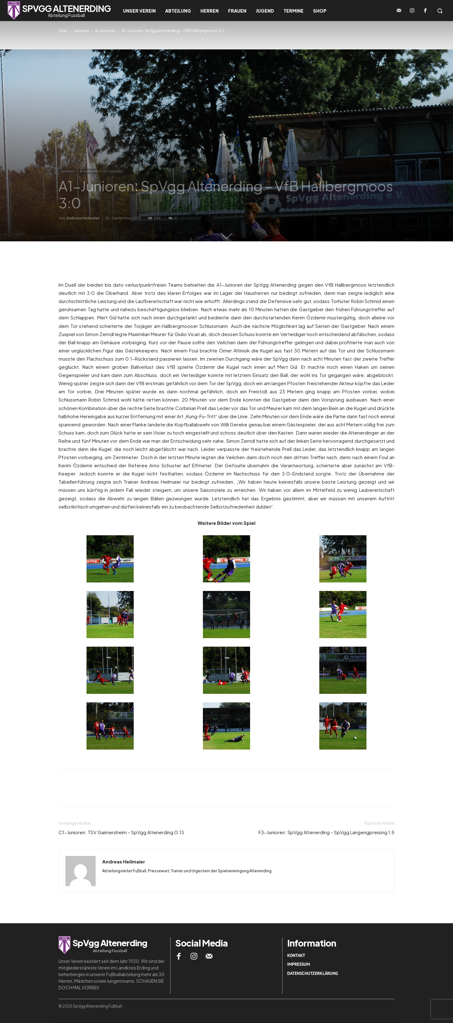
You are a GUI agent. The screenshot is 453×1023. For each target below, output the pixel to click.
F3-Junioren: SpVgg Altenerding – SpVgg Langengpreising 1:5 (326, 832)
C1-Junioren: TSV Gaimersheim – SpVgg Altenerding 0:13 (121, 832)
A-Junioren (105, 30)
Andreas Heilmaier (83, 218)
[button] (439, 10)
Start (63, 30)
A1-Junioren (113, 171)
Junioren (81, 30)
